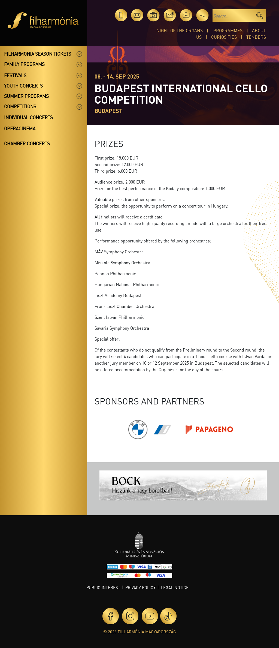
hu (202, 15)
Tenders (256, 37)
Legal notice (175, 587)
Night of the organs (179, 30)
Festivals (15, 75)
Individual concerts (28, 117)
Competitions (20, 106)
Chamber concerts (27, 143)
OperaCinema (19, 128)
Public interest (103, 587)
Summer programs (26, 96)
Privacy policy (140, 587)
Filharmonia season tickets (37, 54)
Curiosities (224, 37)
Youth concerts (23, 86)
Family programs (24, 64)
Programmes (227, 30)
